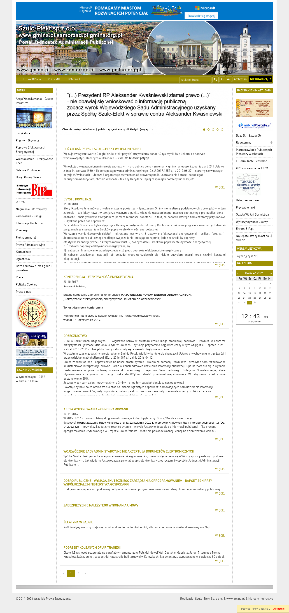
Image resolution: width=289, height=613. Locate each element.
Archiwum (240, 79)
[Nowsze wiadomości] (64, 573)
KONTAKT (74, 79)
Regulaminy (243, 142)
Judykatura (23, 133)
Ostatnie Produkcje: (28, 170)
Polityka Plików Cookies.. (255, 608)
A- (222, 79)
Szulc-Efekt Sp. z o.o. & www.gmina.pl (220, 598)
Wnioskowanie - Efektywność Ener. (34, 161)
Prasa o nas (23, 291)
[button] (271, 143)
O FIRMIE (54, 79)
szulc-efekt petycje (137, 158)
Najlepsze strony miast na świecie (252, 238)
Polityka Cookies (26, 284)
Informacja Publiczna (29, 223)
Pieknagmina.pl (26, 237)
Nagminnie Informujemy (31, 209)
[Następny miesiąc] (271, 273)
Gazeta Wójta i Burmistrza (252, 214)
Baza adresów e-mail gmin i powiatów (33, 268)
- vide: (120, 158)
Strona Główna (32, 79)
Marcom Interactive (260, 598)
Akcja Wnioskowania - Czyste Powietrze (34, 101)
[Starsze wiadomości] (85, 573)
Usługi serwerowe (247, 200)
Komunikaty (23, 251)
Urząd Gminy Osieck (28, 177)
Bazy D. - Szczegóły (248, 135)
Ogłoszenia (23, 259)
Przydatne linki (245, 207)
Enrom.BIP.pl (245, 228)
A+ (229, 79)
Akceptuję (278, 608)
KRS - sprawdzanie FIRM (252, 168)
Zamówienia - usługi (29, 216)
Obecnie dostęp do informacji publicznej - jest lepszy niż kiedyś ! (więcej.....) (107, 129)
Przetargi (22, 230)
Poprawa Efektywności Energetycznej (30, 149)
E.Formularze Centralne (251, 161)
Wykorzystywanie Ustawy (252, 221)
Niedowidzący (260, 79)
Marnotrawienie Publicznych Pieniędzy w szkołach (254, 152)
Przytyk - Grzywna (27, 140)
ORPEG (20, 202)
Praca (19, 277)
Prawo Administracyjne (30, 244)
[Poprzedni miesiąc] (237, 273)
